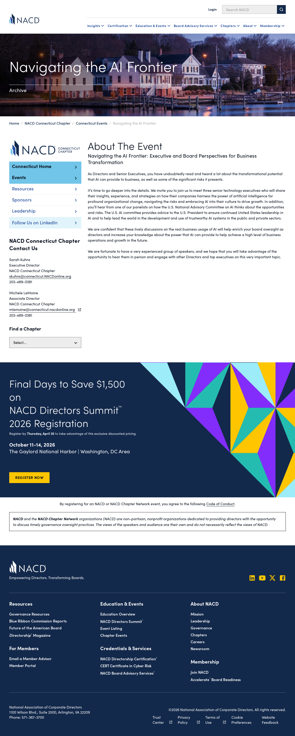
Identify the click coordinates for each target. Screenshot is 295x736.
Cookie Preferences (241, 720)
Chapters (199, 634)
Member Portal (22, 665)
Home (14, 123)
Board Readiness (216, 679)
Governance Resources (29, 613)
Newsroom (200, 648)
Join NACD (200, 672)
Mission (197, 613)
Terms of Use (213, 720)
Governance (201, 627)
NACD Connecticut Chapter (47, 123)
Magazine (29, 635)
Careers (197, 641)
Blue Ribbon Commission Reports (38, 620)
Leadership (200, 620)
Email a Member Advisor (30, 658)
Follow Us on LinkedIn (35, 222)
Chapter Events (113, 635)
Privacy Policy (186, 720)
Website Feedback (270, 720)
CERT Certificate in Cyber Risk (125, 665)
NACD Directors (121, 621)
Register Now (29, 477)
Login (212, 9)
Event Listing (111, 628)
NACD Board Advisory (127, 673)
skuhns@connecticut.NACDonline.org (40, 276)
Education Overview (117, 613)
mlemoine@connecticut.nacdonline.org (42, 309)
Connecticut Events (91, 123)
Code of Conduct (220, 503)
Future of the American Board (35, 627)
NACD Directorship (128, 658)
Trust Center (160, 720)
